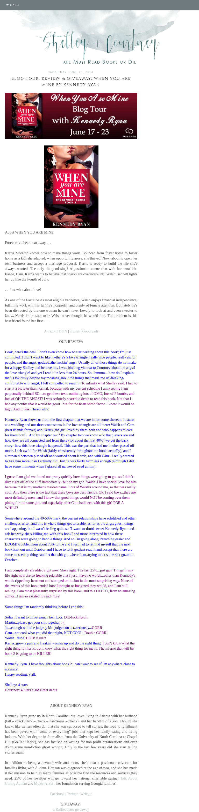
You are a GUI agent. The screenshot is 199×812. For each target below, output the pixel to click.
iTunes (75, 331)
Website (86, 794)
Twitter (72, 794)
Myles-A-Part (44, 783)
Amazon (50, 331)
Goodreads (90, 331)
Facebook (57, 794)
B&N (63, 331)
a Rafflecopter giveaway (71, 809)
